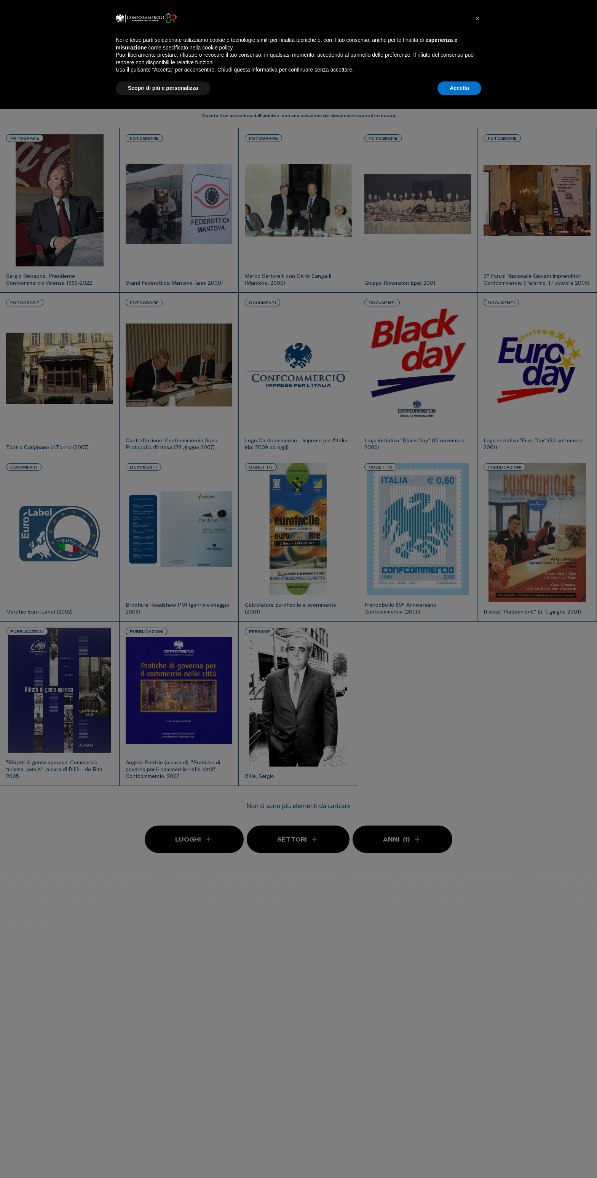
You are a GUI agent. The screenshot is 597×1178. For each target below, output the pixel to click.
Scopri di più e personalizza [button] (163, 88)
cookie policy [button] (217, 48)
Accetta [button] (459, 88)
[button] (477, 18)
